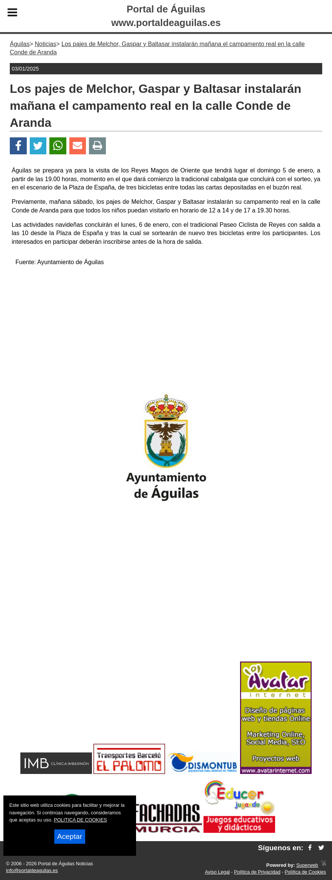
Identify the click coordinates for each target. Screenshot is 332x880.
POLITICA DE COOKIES (80, 820)
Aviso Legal (217, 872)
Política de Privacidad (257, 872)
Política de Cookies (305, 872)
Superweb (307, 865)
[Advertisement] (166, 325)
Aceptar (69, 836)
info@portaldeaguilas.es (32, 870)
